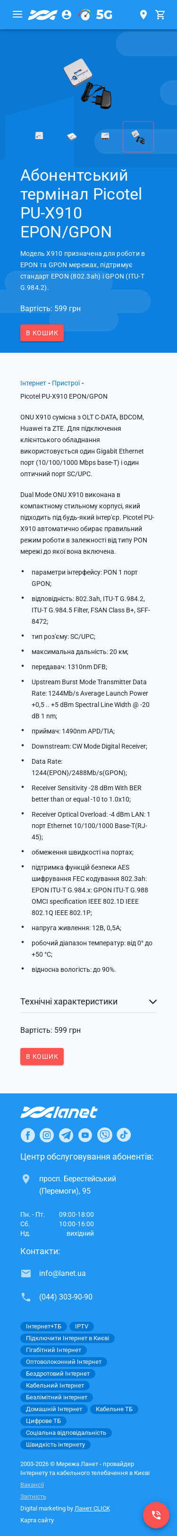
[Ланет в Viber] (104, 1135)
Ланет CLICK (92, 1508)
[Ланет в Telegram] (66, 1135)
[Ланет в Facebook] (27, 1135)
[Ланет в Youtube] (85, 1135)
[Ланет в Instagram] (46, 1135)
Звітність (33, 1496)
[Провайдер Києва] (43, 14)
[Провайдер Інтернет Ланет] (70, 1112)
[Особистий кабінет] (66, 14)
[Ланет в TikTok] (123, 1135)
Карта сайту (37, 1520)
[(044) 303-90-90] (156, 1515)
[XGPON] (95, 14)
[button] (88, 1001)
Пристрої (66, 383)
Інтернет (33, 383)
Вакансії (32, 1484)
